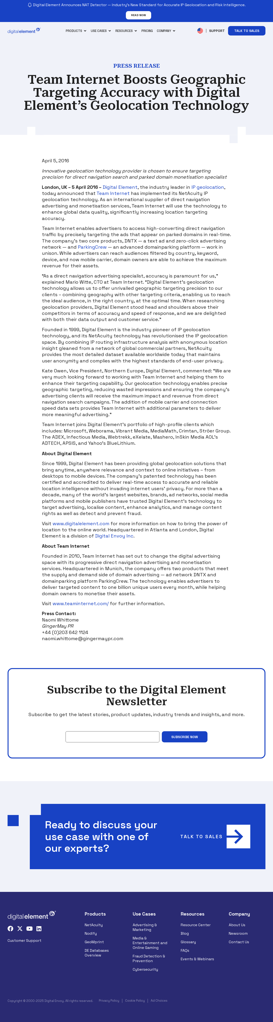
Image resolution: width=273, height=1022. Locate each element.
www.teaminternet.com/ (81, 603)
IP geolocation (207, 187)
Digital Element (120, 187)
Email (70, 727)
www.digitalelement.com (81, 523)
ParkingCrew (92, 247)
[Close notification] (265, 11)
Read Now (138, 15)
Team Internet (113, 193)
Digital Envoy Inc (114, 536)
